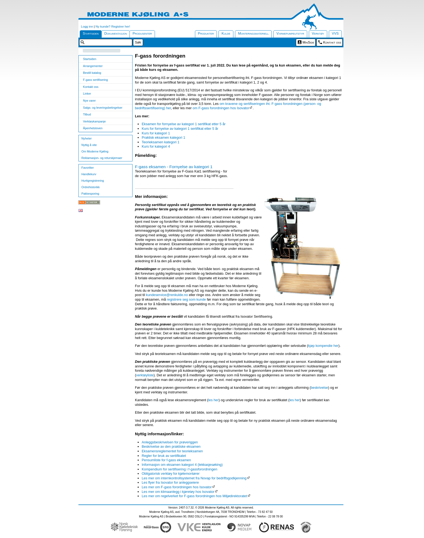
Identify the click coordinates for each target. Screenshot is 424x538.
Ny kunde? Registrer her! (112, 26)
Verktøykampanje (94, 121)
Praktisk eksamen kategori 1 (163, 137)
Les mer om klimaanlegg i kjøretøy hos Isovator (178, 492)
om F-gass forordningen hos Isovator (221, 108)
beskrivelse (319, 388)
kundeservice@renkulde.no (167, 295)
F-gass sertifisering (95, 79)
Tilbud (87, 114)
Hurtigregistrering (92, 180)
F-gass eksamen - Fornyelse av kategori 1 (174, 166)
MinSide (308, 42)
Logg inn (87, 26)
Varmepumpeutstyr (290, 33)
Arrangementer (93, 66)
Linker (87, 93)
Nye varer (89, 100)
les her (213, 400)
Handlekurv (88, 174)
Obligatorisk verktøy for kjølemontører (171, 473)
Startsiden (91, 33)
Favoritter (87, 167)
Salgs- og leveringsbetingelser (102, 107)
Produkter (206, 33)
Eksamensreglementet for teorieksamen (172, 451)
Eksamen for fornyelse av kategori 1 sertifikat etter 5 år (184, 124)
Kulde (225, 33)
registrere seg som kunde (186, 299)
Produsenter (142, 33)
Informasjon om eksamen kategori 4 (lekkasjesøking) (182, 465)
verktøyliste (145, 375)
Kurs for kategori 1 (156, 133)
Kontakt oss (332, 42)
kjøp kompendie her (323, 346)
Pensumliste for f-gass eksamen (166, 460)
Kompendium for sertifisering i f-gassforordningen (179, 469)
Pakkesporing (90, 193)
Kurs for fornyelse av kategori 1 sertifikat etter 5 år (180, 129)
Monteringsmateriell (253, 33)
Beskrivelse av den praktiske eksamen (171, 446)
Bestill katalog (92, 72)
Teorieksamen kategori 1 (160, 142)
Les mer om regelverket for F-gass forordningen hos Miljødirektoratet (194, 496)
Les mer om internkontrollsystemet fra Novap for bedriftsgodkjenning (194, 478)
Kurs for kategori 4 (156, 146)
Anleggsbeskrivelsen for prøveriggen (170, 442)
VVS (335, 33)
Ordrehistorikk (90, 187)
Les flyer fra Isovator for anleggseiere (170, 482)
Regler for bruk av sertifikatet (164, 456)
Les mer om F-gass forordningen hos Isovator (177, 487)
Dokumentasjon (115, 33)
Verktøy (318, 33)
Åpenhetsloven (92, 128)
